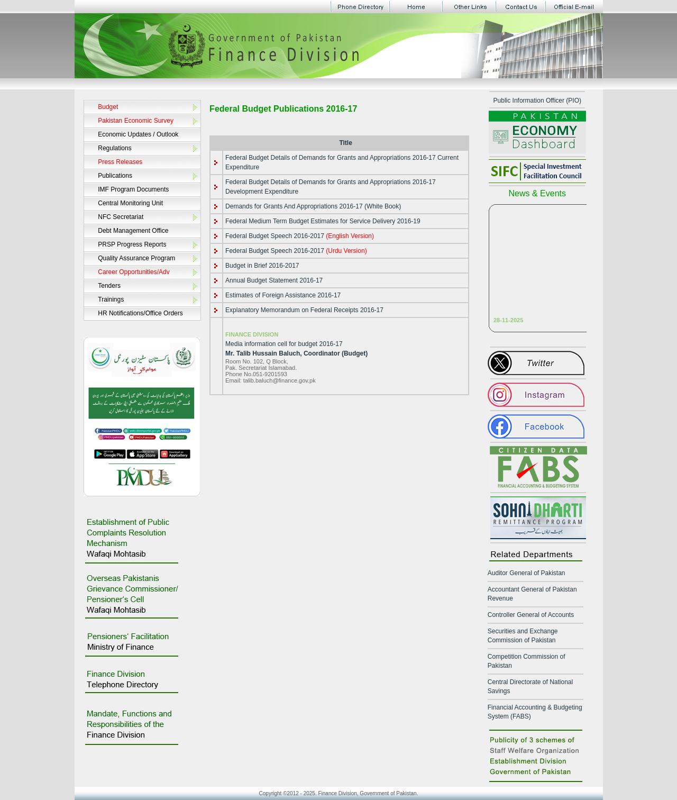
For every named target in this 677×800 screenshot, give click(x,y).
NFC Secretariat (120, 217)
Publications (115, 175)
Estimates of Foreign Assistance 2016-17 (283, 295)
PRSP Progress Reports (132, 244)
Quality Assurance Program (136, 258)
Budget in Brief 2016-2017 (262, 265)
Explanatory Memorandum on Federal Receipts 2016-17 (304, 310)
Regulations (114, 148)
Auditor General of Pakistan (526, 573)
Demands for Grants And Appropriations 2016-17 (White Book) (313, 206)
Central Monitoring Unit (130, 203)
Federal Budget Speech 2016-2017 (299, 236)
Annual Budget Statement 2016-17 (274, 280)
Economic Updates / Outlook (138, 134)
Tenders (109, 285)
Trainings (111, 299)
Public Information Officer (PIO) (537, 100)
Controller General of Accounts (531, 615)
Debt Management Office (133, 230)
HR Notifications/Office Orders (140, 313)
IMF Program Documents (133, 189)
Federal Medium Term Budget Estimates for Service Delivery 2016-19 (322, 221)
